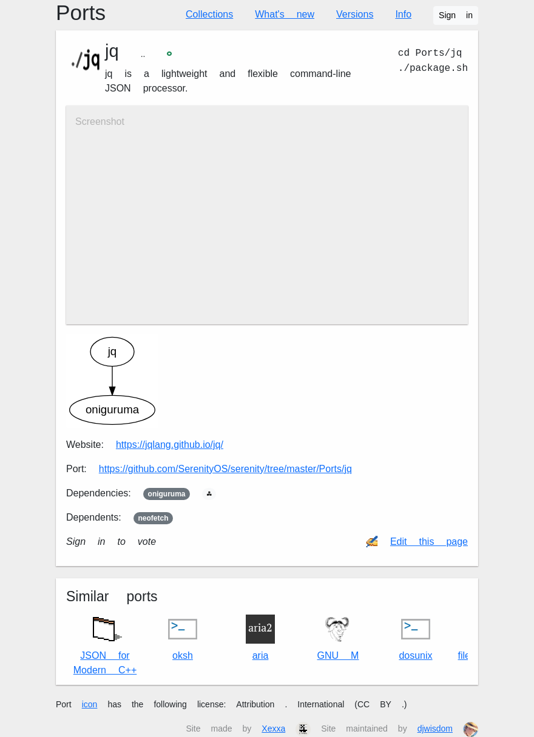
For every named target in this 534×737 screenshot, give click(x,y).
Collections (209, 14)
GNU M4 (338, 638)
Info (403, 14)
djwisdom (435, 728)
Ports (81, 12)
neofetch (153, 518)
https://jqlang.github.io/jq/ (169, 444)
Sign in (456, 15)
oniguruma (167, 494)
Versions (354, 14)
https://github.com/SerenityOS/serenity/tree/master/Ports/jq (225, 469)
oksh (182, 638)
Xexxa (273, 728)
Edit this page (429, 541)
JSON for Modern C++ (105, 643)
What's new (284, 14)
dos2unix (415, 638)
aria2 (260, 638)
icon (90, 704)
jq (112, 51)
